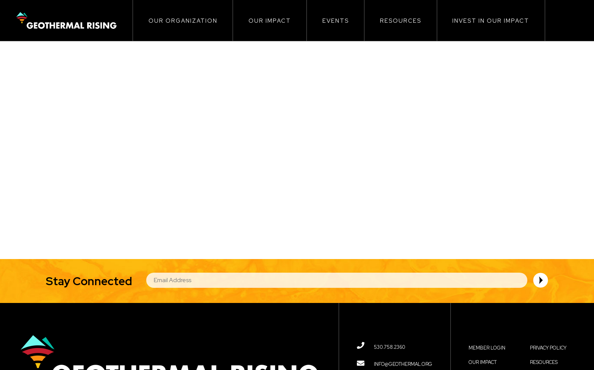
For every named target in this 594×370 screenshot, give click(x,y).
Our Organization (182, 21)
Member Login (487, 348)
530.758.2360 (389, 347)
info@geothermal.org (403, 364)
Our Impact (270, 21)
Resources (400, 21)
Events (335, 21)
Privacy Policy (548, 348)
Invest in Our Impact (490, 21)
